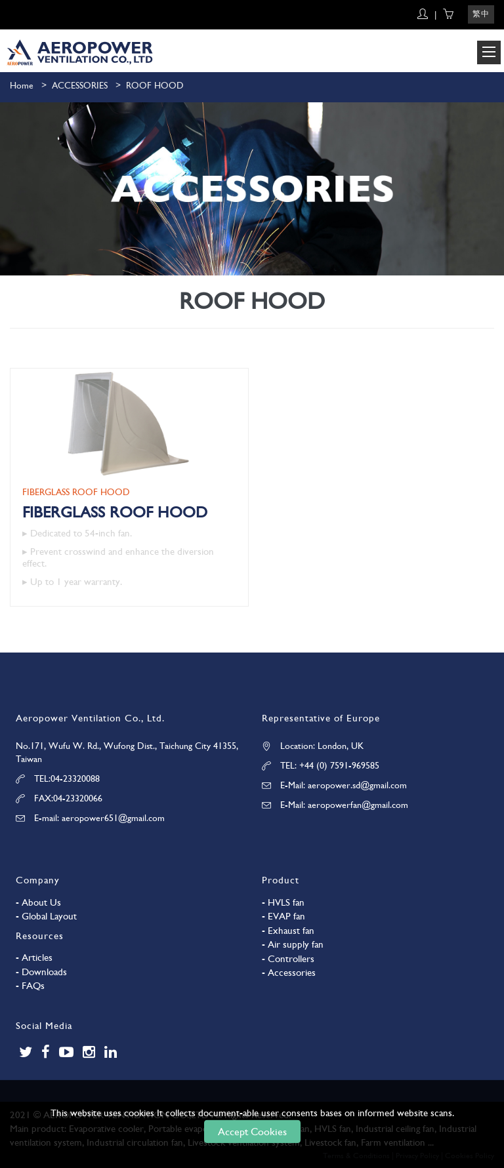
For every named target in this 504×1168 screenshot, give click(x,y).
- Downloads (41, 972)
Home (21, 85)
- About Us (38, 902)
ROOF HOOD (155, 85)
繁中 (481, 13)
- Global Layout (46, 916)
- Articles (34, 957)
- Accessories (289, 972)
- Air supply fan (293, 944)
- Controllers (288, 959)
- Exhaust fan (288, 930)
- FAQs (30, 986)
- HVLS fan (283, 902)
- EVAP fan (283, 916)
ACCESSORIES (80, 85)
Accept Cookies (252, 1131)
